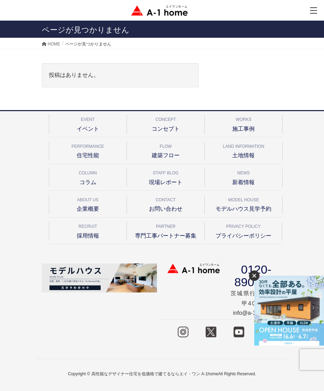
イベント (88, 123)
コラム (88, 176)
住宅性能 (88, 150)
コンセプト (165, 123)
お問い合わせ (165, 203)
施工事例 (243, 123)
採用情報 (88, 230)
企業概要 (88, 203)
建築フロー (165, 150)
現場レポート (165, 176)
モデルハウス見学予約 (243, 203)
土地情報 (243, 150)
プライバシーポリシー (243, 230)
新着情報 (243, 176)
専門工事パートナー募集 (165, 230)
